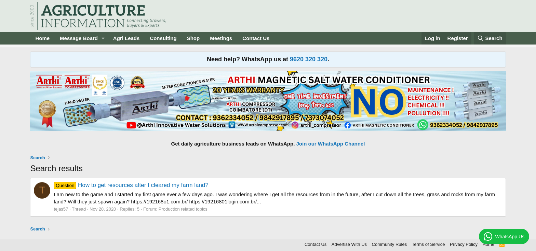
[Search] (490, 38)
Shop (193, 38)
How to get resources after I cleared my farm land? (131, 185)
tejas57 (61, 209)
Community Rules (389, 244)
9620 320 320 (308, 59)
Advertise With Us (349, 244)
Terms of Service (428, 244)
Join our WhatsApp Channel (330, 144)
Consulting (163, 38)
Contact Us (255, 38)
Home (42, 38)
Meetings (221, 38)
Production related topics (183, 209)
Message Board (79, 38)
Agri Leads (126, 38)
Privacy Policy (464, 244)
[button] (103, 38)
